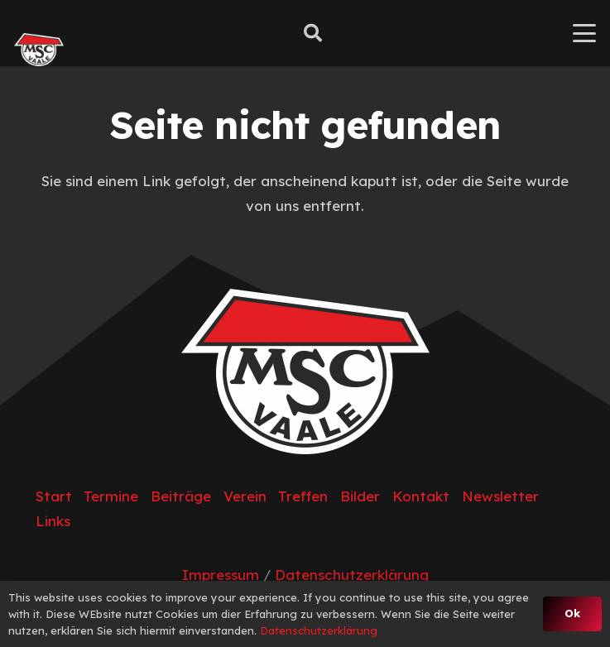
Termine (111, 496)
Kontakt (420, 496)
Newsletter (500, 496)
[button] (312, 33)
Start (54, 496)
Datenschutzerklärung (352, 574)
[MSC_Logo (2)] (39, 49)
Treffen (303, 496)
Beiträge (181, 496)
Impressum (220, 574)
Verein (245, 496)
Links (53, 521)
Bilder (360, 496)
